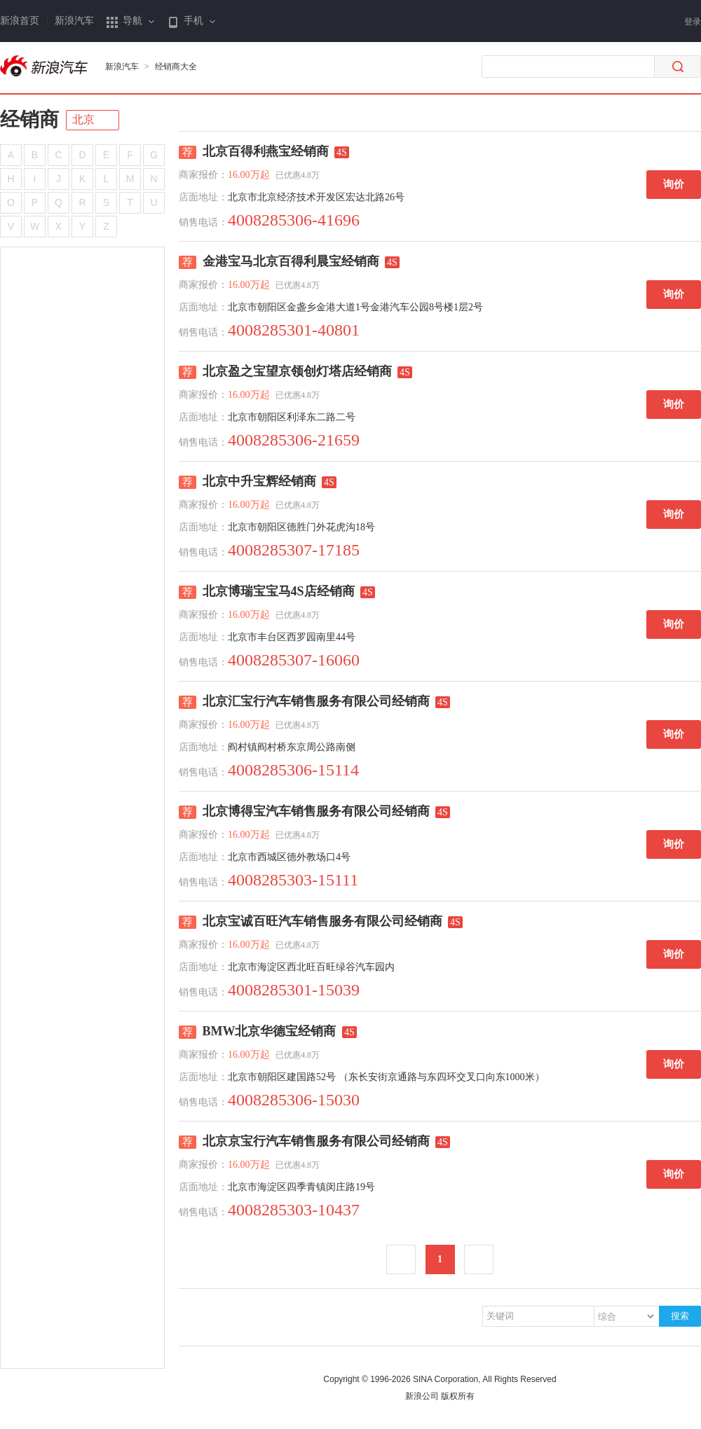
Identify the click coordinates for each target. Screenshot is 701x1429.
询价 (673, 184)
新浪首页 (19, 20)
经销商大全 (176, 66)
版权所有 (458, 1396)
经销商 (29, 119)
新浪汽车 (74, 20)
